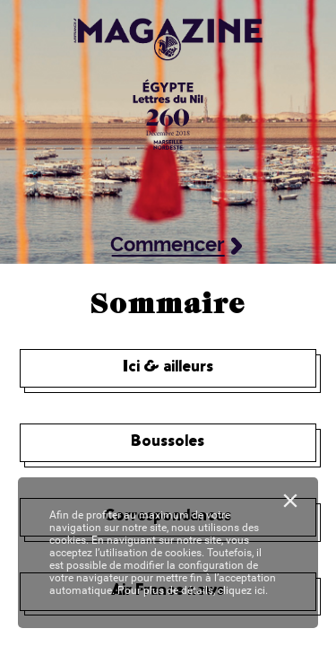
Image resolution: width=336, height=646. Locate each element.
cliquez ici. (243, 590)
